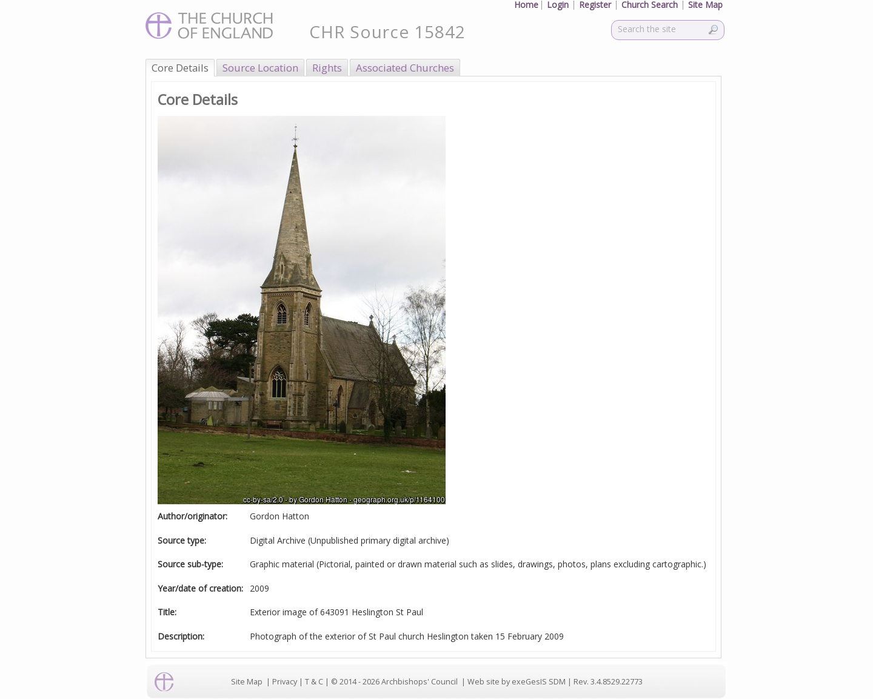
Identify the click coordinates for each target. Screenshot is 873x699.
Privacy (284, 682)
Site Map (247, 682)
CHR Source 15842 (387, 31)
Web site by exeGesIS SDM (516, 682)
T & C (314, 682)
